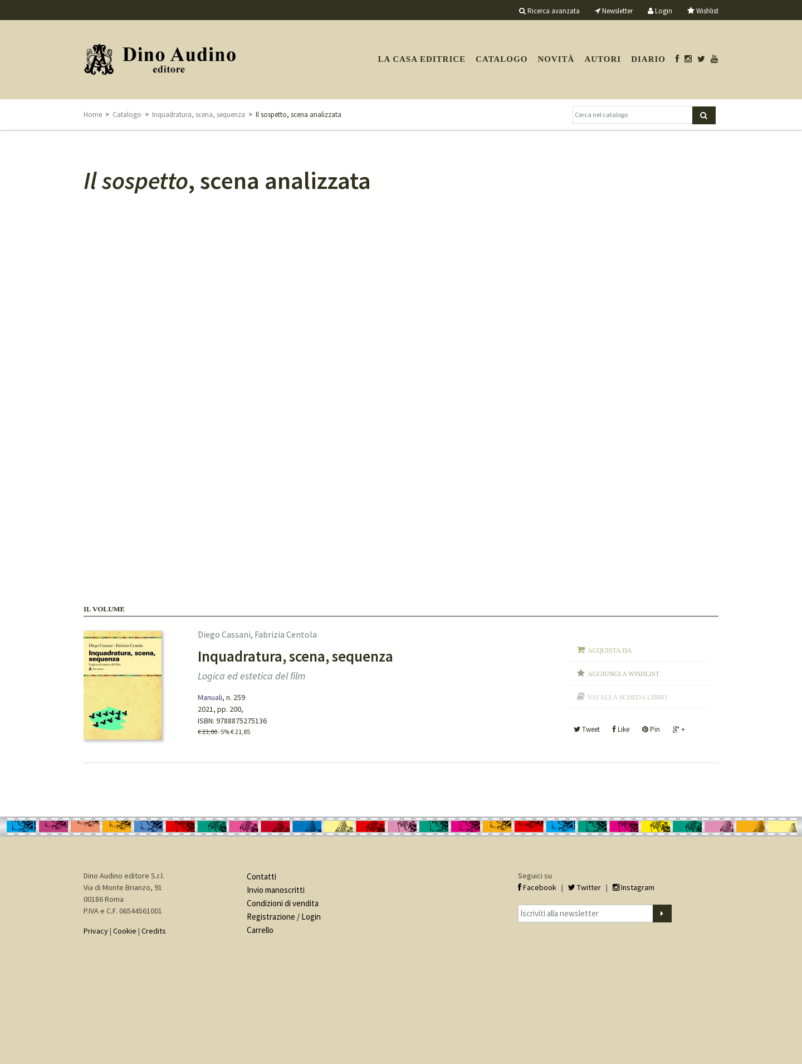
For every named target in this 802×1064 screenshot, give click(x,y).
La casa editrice (422, 59)
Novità (555, 59)
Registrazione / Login (284, 916)
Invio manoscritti (276, 890)
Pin (651, 729)
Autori (602, 59)
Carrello (260, 930)
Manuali (210, 697)
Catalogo (501, 59)
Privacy (96, 931)
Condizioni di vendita (283, 903)
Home (93, 114)
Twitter (584, 887)
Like (621, 729)
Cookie (124, 931)
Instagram (633, 887)
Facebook (537, 887)
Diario (648, 59)
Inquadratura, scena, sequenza (198, 114)
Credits (153, 931)
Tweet (587, 729)
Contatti (261, 876)
